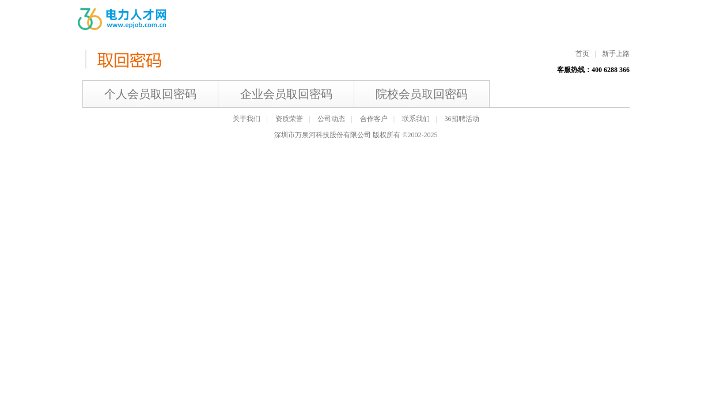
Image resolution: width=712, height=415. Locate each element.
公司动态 (331, 119)
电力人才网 (123, 19)
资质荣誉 (289, 119)
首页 (582, 54)
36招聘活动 (462, 119)
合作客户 (374, 119)
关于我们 (246, 119)
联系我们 (416, 119)
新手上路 (616, 54)
